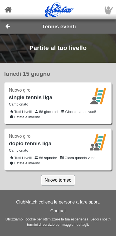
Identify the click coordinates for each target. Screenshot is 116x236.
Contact (58, 211)
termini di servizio (41, 224)
